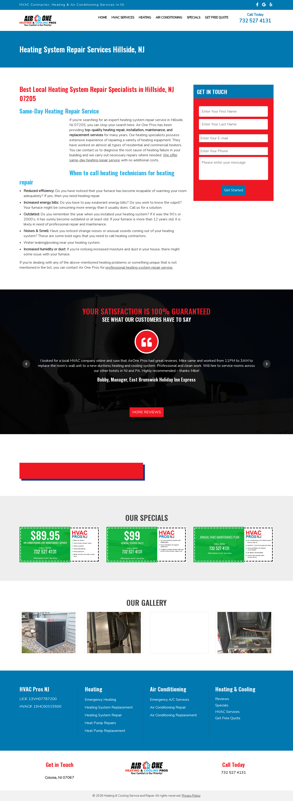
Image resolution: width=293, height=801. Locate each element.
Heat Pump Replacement (105, 730)
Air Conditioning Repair (168, 707)
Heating (145, 18)
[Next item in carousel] (267, 364)
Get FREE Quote (216, 18)
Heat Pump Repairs (100, 722)
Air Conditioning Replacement (173, 715)
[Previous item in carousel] (26, 364)
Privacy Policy (191, 796)
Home (102, 18)
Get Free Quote (227, 718)
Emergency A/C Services (169, 699)
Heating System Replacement (109, 707)
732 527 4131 (255, 20)
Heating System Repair (103, 715)
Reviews (222, 698)
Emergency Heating (100, 699)
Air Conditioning (169, 18)
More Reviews (146, 412)
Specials (193, 18)
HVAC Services (122, 18)
